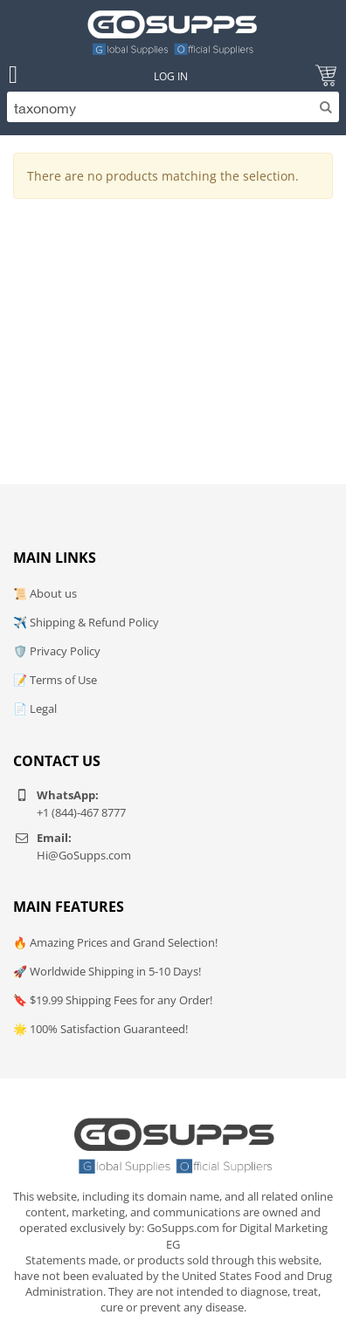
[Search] (173, 107)
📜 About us (45, 593)
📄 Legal (35, 708)
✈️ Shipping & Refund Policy (86, 622)
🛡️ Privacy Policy (56, 651)
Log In (171, 76)
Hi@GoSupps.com (84, 855)
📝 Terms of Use (55, 680)
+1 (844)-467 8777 (81, 812)
